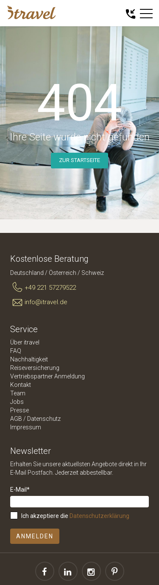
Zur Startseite (79, 160)
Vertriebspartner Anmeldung (47, 376)
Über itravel (24, 342)
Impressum (25, 427)
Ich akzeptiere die (75, 515)
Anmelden (34, 536)
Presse (19, 410)
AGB (16, 418)
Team (17, 393)
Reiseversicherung (34, 367)
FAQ (15, 350)
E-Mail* (20, 489)
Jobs (17, 401)
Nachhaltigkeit (29, 359)
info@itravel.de (38, 302)
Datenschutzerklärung (99, 515)
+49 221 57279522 (43, 287)
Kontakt (20, 384)
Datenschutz (44, 418)
